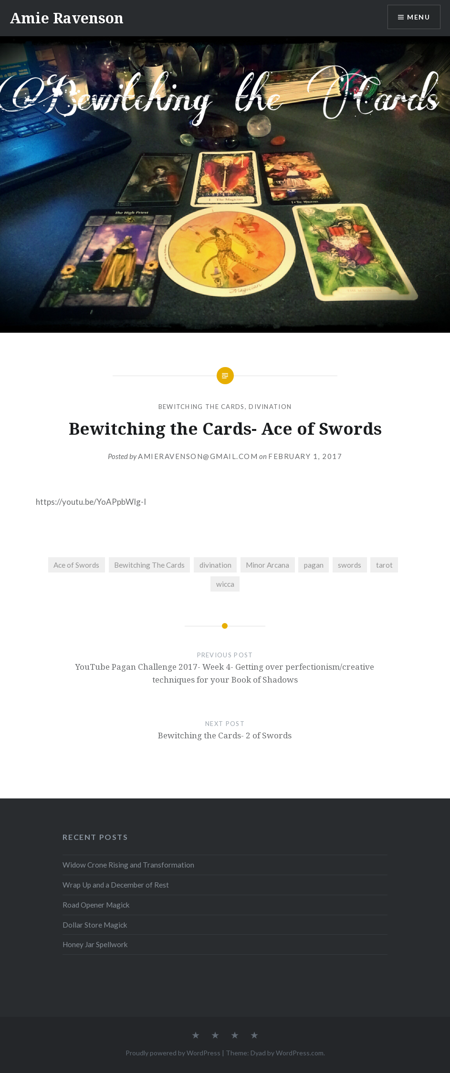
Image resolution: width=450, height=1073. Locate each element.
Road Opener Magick (96, 904)
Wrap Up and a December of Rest (116, 884)
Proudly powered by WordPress (173, 1053)
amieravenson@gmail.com (198, 456)
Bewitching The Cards (201, 406)
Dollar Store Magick (95, 924)
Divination (270, 406)
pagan (314, 565)
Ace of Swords (76, 565)
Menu (418, 17)
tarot (384, 565)
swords (349, 565)
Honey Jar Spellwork (95, 944)
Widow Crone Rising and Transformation (128, 864)
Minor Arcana (267, 565)
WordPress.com (300, 1053)
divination (215, 565)
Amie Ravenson (67, 18)
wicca (225, 584)
